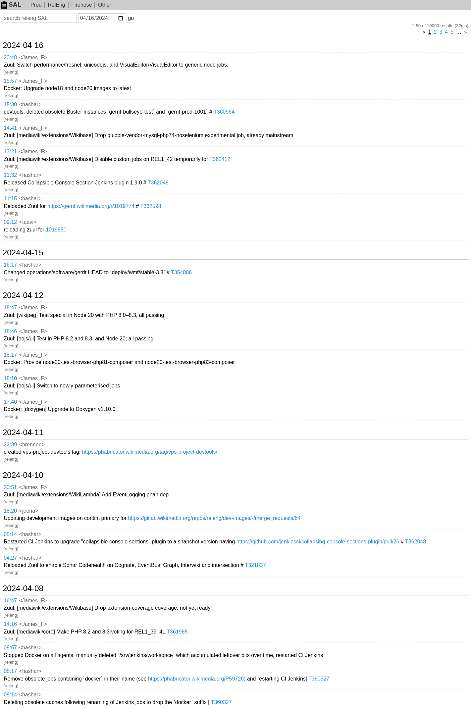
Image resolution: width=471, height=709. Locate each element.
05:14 (10, 534)
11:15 (10, 198)
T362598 (150, 206)
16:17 (10, 265)
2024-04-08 (23, 588)
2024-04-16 (23, 45)
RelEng (56, 5)
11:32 (10, 175)
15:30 (10, 104)
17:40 (10, 402)
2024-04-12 (23, 295)
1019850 (56, 229)
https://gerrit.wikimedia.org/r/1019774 (90, 206)
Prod (36, 5)
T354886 (181, 272)
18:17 (10, 355)
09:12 (10, 222)
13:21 (10, 151)
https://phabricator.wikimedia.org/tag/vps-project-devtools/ (149, 452)
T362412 (220, 159)
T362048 (158, 182)
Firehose (81, 5)
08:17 (10, 671)
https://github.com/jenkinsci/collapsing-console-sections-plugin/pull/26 (317, 541)
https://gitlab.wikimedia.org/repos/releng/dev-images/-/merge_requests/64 (214, 518)
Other (104, 5)
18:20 (10, 511)
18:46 (10, 331)
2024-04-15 (23, 252)
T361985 (177, 631)
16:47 (10, 600)
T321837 (255, 565)
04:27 (10, 558)
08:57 (10, 647)
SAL (11, 4)
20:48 (10, 57)
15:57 (10, 81)
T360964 (224, 112)
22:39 (10, 444)
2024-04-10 (23, 475)
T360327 (318, 679)
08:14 (10, 694)
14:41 (10, 128)
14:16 (10, 624)
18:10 (10, 378)
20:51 (10, 487)
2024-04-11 (23, 432)
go (131, 18)
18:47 (10, 307)
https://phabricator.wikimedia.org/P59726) (196, 679)
